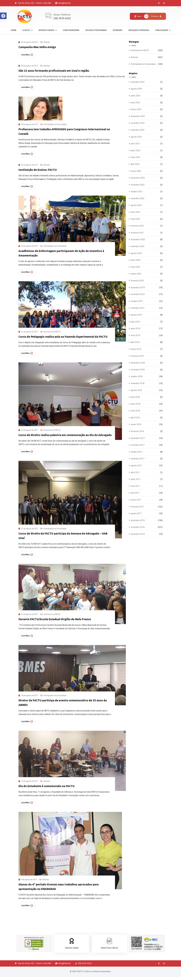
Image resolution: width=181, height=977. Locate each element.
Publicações (162, 30)
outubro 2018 (136, 376)
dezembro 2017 (138, 438)
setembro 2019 (137, 308)
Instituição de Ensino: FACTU (37, 170)
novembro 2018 (138, 369)
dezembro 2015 (138, 534)
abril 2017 (135, 493)
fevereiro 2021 (137, 232)
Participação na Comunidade (55, 124)
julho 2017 (135, 472)
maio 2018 (135, 411)
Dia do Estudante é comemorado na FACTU (46, 786)
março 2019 (136, 349)
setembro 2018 (137, 383)
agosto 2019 (136, 315)
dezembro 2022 (138, 178)
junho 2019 (135, 328)
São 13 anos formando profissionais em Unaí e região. (54, 71)
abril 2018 (135, 417)
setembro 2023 (137, 130)
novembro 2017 (138, 445)
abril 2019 (135, 342)
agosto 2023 (136, 137)
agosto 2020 (136, 253)
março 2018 (136, 424)
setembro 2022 (137, 198)
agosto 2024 (136, 89)
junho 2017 (135, 479)
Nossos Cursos (48, 30)
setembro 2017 (137, 458)
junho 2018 (135, 404)
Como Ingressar (71, 30)
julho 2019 (135, 322)
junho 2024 (135, 95)
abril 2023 (135, 164)
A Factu (27, 30)
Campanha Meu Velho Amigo (37, 47)
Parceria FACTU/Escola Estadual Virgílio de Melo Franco (54, 619)
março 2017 (136, 500)
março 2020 (136, 274)
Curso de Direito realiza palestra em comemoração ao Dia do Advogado (65, 435)
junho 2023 (135, 150)
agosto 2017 (136, 465)
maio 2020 (135, 267)
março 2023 (136, 171)
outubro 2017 (136, 452)
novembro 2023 (138, 123)
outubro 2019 (136, 301)
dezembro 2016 (138, 520)
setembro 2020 (137, 246)
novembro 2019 (138, 294)
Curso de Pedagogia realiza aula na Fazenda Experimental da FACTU (62, 337)
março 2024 (136, 109)
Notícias (47, 42)
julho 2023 (135, 143)
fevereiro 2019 (137, 356)
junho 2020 (135, 260)
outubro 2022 (136, 191)
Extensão (117, 30)
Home (13, 30)
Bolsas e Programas (96, 30)
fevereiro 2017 (137, 507)
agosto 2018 (136, 390)
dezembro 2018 (138, 363)
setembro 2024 (137, 82)
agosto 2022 (136, 205)
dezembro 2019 (138, 287)
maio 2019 (135, 335)
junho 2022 (135, 212)
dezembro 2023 (138, 116)
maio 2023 (135, 157)
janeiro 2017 (136, 513)
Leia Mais (27, 55)
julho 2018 (135, 397)
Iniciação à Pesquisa (139, 30)
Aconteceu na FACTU (52, 332)
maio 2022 (135, 219)
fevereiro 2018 (137, 431)
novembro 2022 (138, 185)
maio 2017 (135, 486)
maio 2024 (135, 102)
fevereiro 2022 (137, 226)
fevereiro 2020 (137, 280)
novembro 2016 (138, 527)
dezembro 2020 (138, 239)
